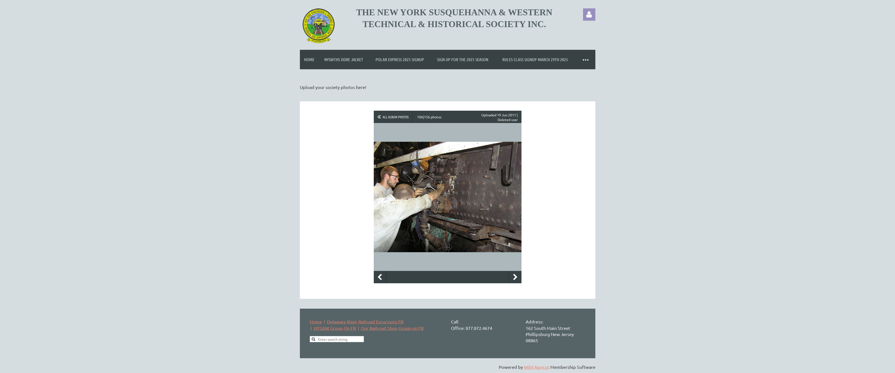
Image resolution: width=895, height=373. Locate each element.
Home (316, 321)
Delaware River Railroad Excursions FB (365, 321)
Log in (589, 14)
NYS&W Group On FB (335, 328)
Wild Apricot (536, 367)
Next (515, 277)
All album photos (396, 117)
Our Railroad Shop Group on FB (392, 328)
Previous (380, 277)
